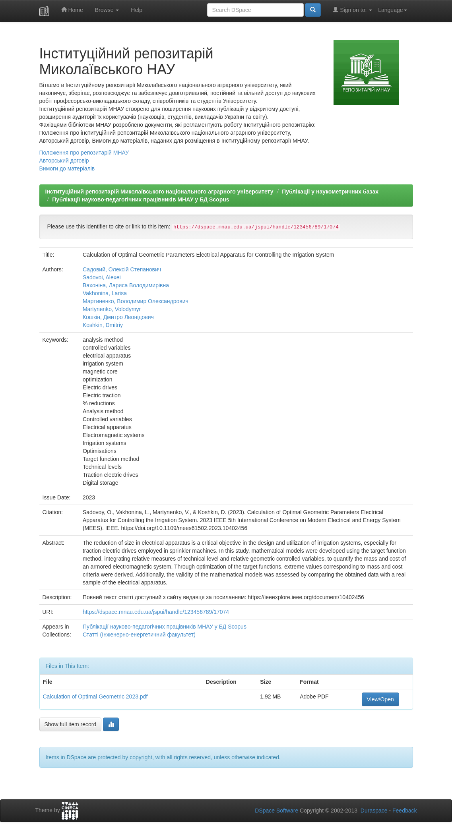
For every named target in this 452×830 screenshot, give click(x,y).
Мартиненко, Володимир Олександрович (135, 301)
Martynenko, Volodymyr (112, 309)
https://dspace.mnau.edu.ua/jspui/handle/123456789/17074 (156, 612)
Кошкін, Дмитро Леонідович (118, 317)
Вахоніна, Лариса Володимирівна (126, 285)
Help (136, 10)
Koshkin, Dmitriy (103, 325)
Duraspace (374, 810)
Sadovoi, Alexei (102, 277)
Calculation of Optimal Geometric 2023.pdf (95, 696)
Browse (107, 10)
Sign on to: (352, 9)
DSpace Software (276, 810)
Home (72, 9)
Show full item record (71, 724)
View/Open (380, 699)
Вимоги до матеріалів (67, 168)
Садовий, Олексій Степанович (122, 269)
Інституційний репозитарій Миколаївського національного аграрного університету (159, 191)
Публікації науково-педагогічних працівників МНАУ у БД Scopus (140, 199)
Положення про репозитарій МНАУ (84, 152)
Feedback (404, 810)
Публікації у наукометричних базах (330, 191)
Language (392, 10)
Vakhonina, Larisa (105, 293)
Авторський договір (64, 160)
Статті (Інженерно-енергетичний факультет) (139, 634)
